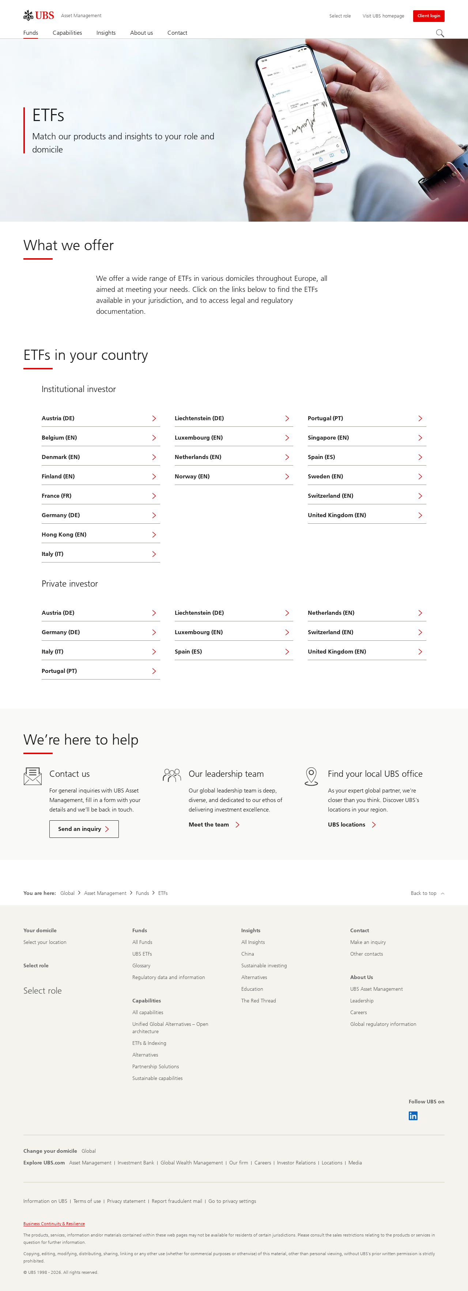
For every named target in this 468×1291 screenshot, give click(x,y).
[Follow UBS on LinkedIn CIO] (413, 1115)
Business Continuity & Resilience (54, 1223)
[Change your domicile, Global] (89, 1151)
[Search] (440, 33)
